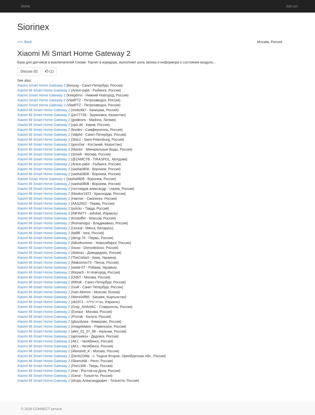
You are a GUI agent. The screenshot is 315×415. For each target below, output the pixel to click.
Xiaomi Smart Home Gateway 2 (41, 85)
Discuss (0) (29, 71)
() (49, 71)
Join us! (292, 6)
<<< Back (24, 42)
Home (25, 6)
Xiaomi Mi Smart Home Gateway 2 (43, 90)
